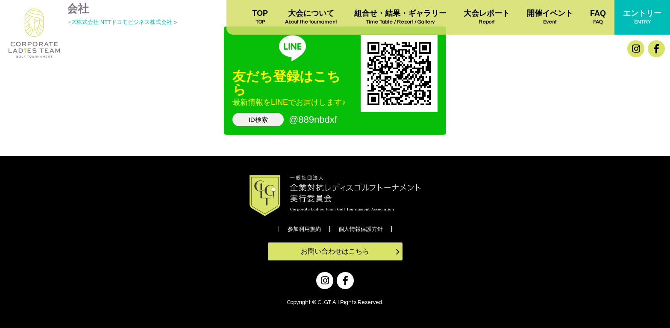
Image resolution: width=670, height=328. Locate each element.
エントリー (642, 17)
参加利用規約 (304, 229)
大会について (311, 17)
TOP (260, 17)
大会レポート (487, 17)
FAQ (598, 17)
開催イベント (550, 17)
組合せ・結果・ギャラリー (400, 17)
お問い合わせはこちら (335, 251)
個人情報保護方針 (360, 229)
